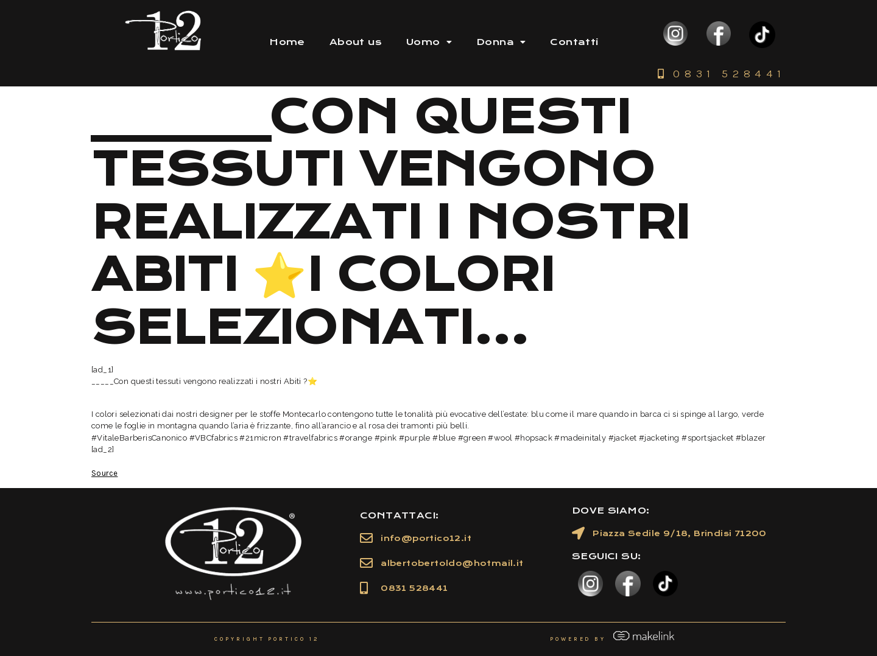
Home (287, 42)
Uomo (429, 42)
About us (355, 42)
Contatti (574, 42)
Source (104, 473)
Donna (501, 42)
